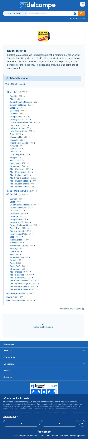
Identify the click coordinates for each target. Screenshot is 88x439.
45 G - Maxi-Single (17, 191)
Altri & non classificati (20, 178)
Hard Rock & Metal (18, 131)
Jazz (12, 134)
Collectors (14, 111)
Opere (13, 148)
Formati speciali (15, 293)
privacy (81, 435)
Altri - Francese (17, 169)
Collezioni (12, 297)
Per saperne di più (45, 417)
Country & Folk (17, 119)
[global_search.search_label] (52, 13)
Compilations (16, 116)
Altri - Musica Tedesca (20, 186)
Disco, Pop (15, 125)
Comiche (14, 113)
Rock (12, 160)
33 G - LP (11, 91)
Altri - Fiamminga (18, 172)
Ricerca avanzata (77, 18)
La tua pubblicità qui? (43, 325)
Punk (12, 151)
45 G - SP (11, 194)
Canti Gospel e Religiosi (21, 102)
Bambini (13, 96)
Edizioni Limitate (17, 128)
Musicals (14, 140)
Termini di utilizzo (68, 435)
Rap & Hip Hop (17, 154)
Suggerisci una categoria (70, 308)
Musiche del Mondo (19, 143)
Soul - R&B (15, 163)
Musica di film (16, 137)
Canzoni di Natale (18, 105)
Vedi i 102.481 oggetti (16, 84)
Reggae (13, 157)
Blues (12, 99)
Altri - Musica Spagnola (20, 181)
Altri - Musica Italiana (19, 184)
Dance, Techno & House (21, 122)
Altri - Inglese (16, 175)
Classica (14, 108)
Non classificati (15, 300)
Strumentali (15, 166)
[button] (74, 13)
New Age (14, 146)
